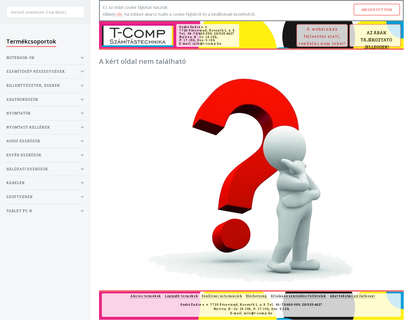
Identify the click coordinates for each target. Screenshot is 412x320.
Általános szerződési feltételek (298, 296)
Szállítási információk (222, 296)
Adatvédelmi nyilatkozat (352, 296)
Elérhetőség (256, 296)
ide (119, 14)
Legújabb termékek (181, 296)
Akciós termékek (145, 296)
